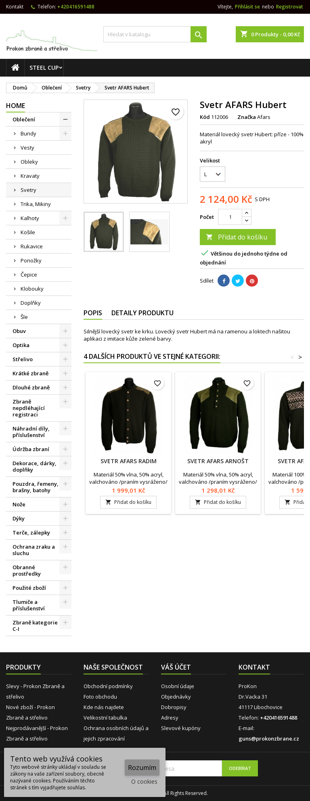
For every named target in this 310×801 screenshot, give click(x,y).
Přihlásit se (247, 6)
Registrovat (289, 6)
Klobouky (32, 288)
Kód (205, 117)
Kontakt (14, 6)
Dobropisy (173, 707)
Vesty (27, 147)
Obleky (29, 161)
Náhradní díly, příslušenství (31, 432)
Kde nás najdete (104, 707)
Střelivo (23, 359)
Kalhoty (30, 218)
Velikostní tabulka (105, 717)
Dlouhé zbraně (31, 387)
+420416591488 (75, 6)
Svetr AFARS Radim (129, 461)
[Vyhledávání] (155, 34)
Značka (246, 117)
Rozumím (142, 767)
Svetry (28, 189)
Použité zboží (29, 587)
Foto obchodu (100, 696)
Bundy (28, 133)
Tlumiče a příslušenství (29, 605)
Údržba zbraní (31, 449)
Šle (24, 316)
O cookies (144, 781)
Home (15, 105)
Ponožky (31, 260)
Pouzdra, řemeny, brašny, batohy (36, 487)
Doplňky (31, 302)
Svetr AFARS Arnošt (218, 461)
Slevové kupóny (181, 728)
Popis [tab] (93, 312)
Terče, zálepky (31, 532)
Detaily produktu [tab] (142, 312)
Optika (21, 345)
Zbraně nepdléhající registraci (29, 408)
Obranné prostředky (27, 570)
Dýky (19, 518)
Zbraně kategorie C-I (35, 625)
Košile (28, 232)
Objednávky (176, 696)
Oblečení (24, 119)
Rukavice (32, 246)
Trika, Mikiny (36, 204)
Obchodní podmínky (108, 686)
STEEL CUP (44, 67)
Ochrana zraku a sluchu (34, 550)
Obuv (19, 331)
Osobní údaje (177, 686)
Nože (19, 504)
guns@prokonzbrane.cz (269, 738)
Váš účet (176, 667)
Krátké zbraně (30, 373)
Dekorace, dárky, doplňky (35, 466)
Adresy (169, 717)
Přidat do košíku (236, 237)
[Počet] (230, 217)
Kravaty (30, 175)
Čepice (29, 274)
